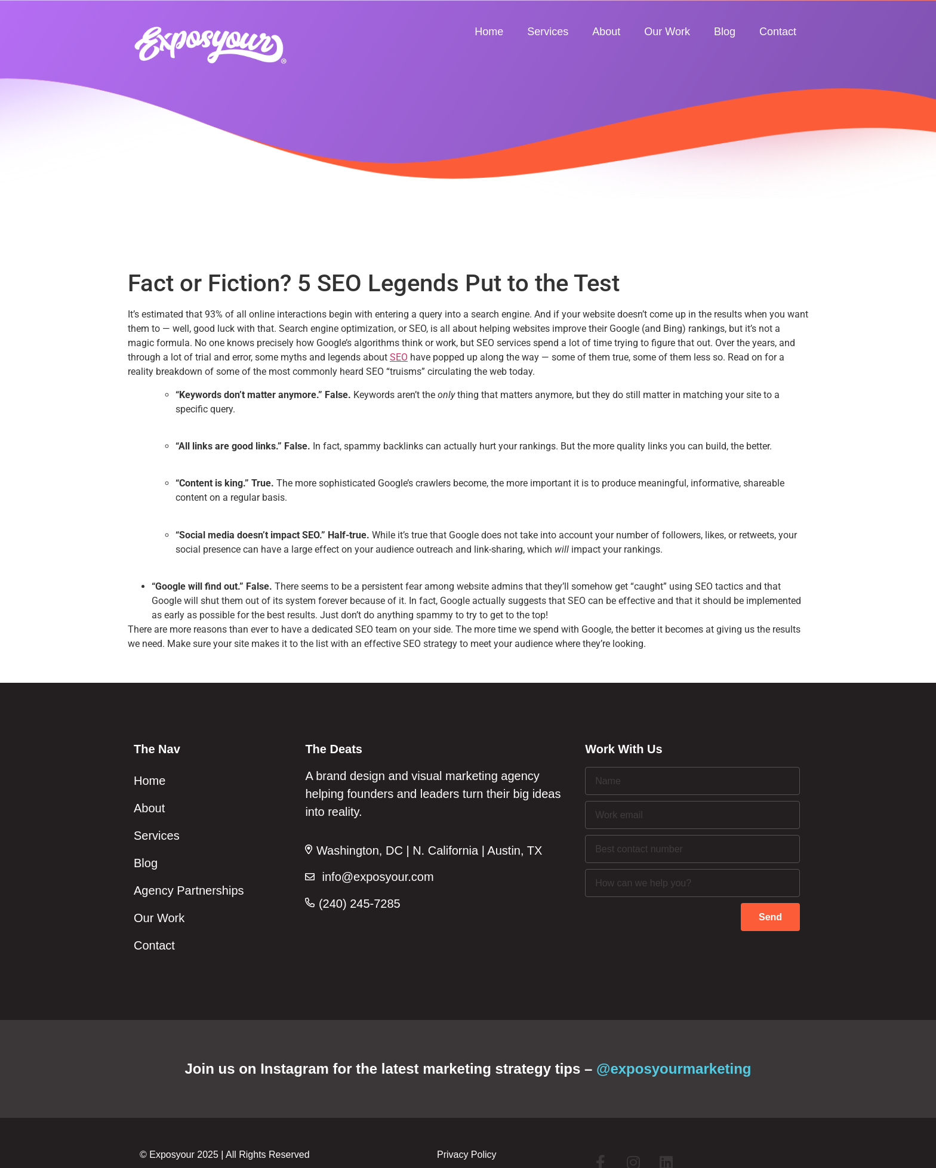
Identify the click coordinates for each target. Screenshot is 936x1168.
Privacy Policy (467, 1154)
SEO (399, 357)
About (606, 32)
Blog (724, 32)
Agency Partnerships (189, 890)
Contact (777, 32)
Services (547, 32)
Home (489, 32)
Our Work (667, 32)
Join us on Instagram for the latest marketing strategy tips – (468, 1069)
